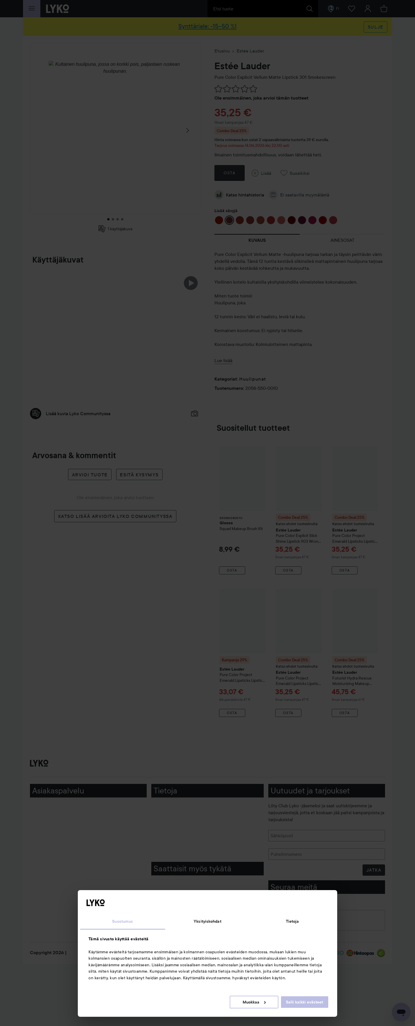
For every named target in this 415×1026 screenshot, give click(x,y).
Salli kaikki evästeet (304, 1002)
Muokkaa (254, 1002)
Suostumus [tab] (122, 921)
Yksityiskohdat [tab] (207, 921)
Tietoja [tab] (292, 921)
